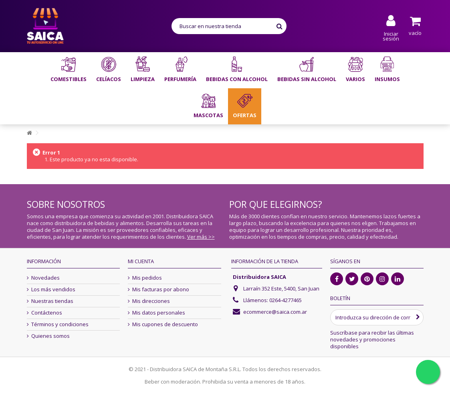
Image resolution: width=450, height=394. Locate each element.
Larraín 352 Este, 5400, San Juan (281, 288)
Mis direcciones (151, 301)
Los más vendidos (53, 289)
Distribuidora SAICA (259, 276)
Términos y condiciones (60, 324)
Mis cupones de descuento (165, 324)
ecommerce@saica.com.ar (275, 311)
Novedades (45, 277)
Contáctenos (46, 312)
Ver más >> (201, 236)
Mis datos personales (158, 312)
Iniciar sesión (391, 35)
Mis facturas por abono (160, 289)
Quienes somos (50, 336)
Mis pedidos (147, 277)
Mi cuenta (141, 261)
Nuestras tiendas (52, 301)
